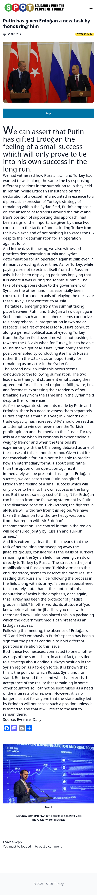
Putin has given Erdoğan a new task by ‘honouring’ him (46, 23)
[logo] (34, 7)
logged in (27, 846)
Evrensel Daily (29, 719)
